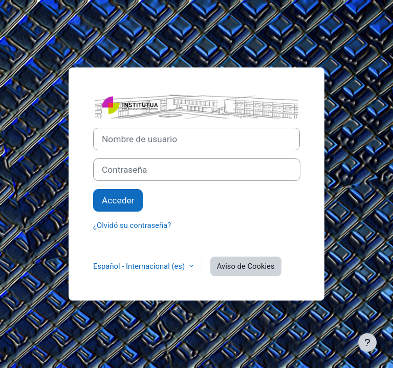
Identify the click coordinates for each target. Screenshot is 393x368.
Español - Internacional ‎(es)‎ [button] (140, 266)
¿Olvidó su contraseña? (132, 225)
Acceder (118, 200)
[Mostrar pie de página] (367, 342)
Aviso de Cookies (246, 266)
